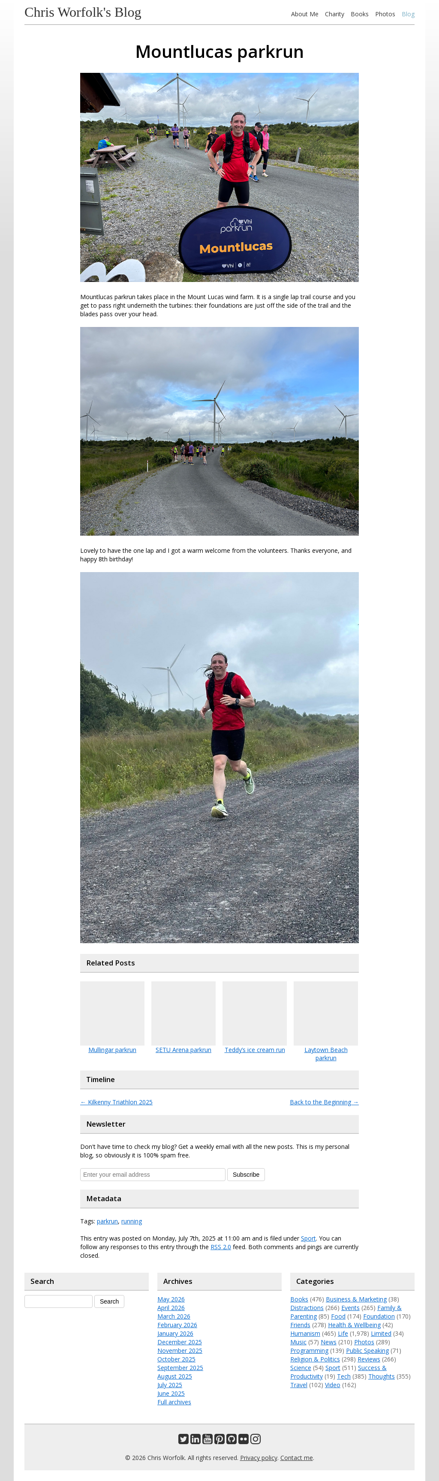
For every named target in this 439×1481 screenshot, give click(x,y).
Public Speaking (367, 1350)
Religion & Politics (315, 1359)
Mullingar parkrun (112, 1050)
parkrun (107, 1221)
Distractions (307, 1308)
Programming (309, 1350)
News (329, 1342)
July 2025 (169, 1385)
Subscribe (246, 1174)
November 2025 (179, 1350)
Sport (308, 1238)
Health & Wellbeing (354, 1325)
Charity (334, 14)
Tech (344, 1376)
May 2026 (171, 1299)
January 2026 (175, 1333)
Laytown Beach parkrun (326, 1054)
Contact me (296, 1458)
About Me (305, 14)
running (131, 1221)
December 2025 (179, 1342)
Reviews (369, 1359)
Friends (300, 1325)
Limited (381, 1333)
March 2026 (173, 1316)
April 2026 (171, 1308)
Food (338, 1316)
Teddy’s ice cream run (255, 1050)
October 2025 (176, 1359)
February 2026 (177, 1325)
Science (300, 1368)
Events (350, 1308)
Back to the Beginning (324, 1102)
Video (332, 1385)
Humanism (305, 1333)
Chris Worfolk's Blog (82, 12)
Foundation (379, 1316)
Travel (298, 1385)
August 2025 (174, 1376)
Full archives (174, 1402)
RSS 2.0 (220, 1247)
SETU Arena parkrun (183, 1050)
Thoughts (381, 1376)
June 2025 (171, 1393)
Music (298, 1342)
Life (343, 1333)
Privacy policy (258, 1458)
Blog (408, 14)
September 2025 (180, 1368)
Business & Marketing (356, 1299)
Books (360, 14)
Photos (385, 14)
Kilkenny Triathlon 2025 (116, 1102)
